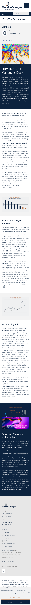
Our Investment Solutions (10, 530)
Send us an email (6, 516)
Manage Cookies (15, 599)
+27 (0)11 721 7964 (7, 514)
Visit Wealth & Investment (8, 561)
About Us (6, 538)
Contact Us (7, 540)
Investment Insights (9, 535)
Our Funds (7, 532)
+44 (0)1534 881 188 (7, 522)
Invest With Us (8, 546)
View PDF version (7, 40)
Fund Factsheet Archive (10, 543)
